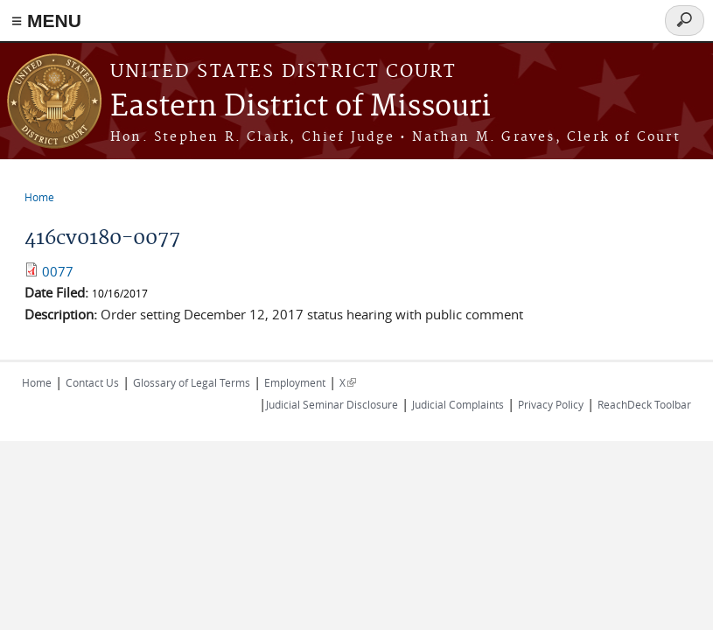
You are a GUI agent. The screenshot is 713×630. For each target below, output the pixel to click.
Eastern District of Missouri (300, 107)
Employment (294, 382)
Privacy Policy (551, 404)
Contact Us (92, 382)
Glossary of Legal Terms (191, 382)
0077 (57, 271)
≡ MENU (46, 20)
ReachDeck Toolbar (644, 404)
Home (39, 197)
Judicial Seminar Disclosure (332, 404)
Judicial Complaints (458, 404)
